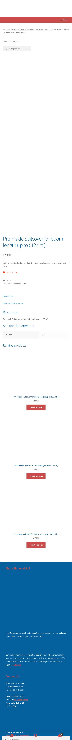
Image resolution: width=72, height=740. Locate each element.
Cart (55, 734)
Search (36, 735)
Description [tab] (8, 296)
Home (8, 29)
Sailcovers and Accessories (23, 29)
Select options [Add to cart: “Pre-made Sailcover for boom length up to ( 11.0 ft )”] (36, 544)
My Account (12, 735)
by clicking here (21, 699)
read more (16, 664)
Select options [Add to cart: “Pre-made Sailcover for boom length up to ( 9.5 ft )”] (36, 476)
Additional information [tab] (13, 303)
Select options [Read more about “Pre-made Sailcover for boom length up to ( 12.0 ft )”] (36, 407)
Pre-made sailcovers (44, 29)
